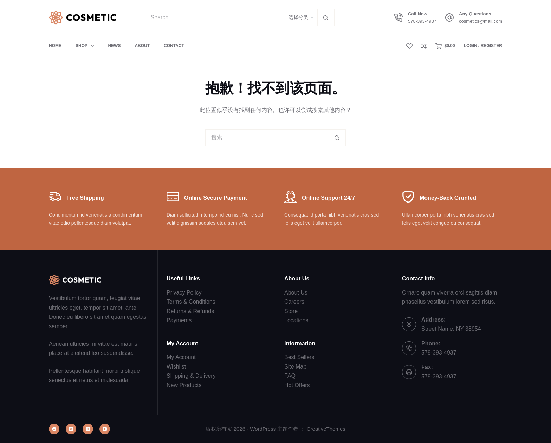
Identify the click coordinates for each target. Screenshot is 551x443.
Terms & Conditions (191, 302)
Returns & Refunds (190, 311)
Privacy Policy (184, 293)
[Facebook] (54, 429)
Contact (174, 45)
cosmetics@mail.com (480, 21)
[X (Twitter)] (71, 429)
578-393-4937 (422, 21)
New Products (184, 385)
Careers (294, 302)
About (142, 45)
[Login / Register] (483, 45)
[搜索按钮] (326, 17)
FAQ (290, 376)
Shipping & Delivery (191, 376)
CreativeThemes (326, 429)
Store (291, 311)
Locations (296, 320)
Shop (86, 46)
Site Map (295, 367)
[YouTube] (104, 429)
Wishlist (176, 367)
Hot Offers (297, 385)
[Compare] (424, 46)
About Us (295, 293)
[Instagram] (88, 429)
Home (55, 45)
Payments (179, 320)
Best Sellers (299, 357)
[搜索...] (214, 17)
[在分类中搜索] (300, 17)
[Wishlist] (409, 46)
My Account (181, 357)
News (114, 45)
